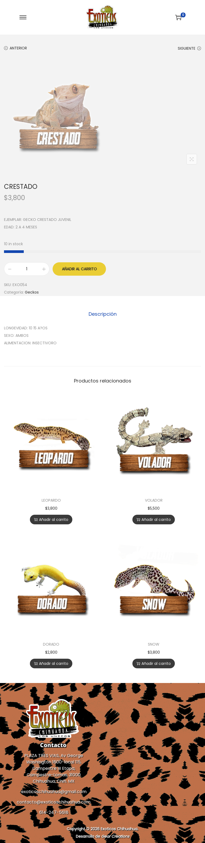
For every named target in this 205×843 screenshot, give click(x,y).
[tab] (103, 314)
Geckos (32, 292)
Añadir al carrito (79, 269)
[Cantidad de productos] (26, 269)
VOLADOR (154, 500)
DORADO (51, 644)
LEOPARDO (51, 500)
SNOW (153, 644)
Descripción (103, 314)
